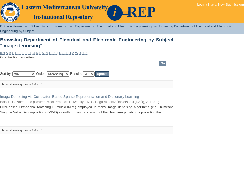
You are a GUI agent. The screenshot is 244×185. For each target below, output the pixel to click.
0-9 (2, 53)
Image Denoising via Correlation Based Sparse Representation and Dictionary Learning (69, 97)
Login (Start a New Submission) (220, 4)
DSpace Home (11, 26)
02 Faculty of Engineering (48, 26)
